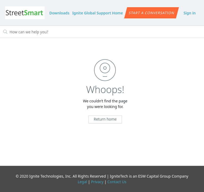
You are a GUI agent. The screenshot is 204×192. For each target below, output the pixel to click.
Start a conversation (151, 12)
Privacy (97, 181)
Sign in (190, 12)
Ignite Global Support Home (97, 12)
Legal (82, 181)
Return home (105, 119)
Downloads (59, 12)
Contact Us (116, 181)
